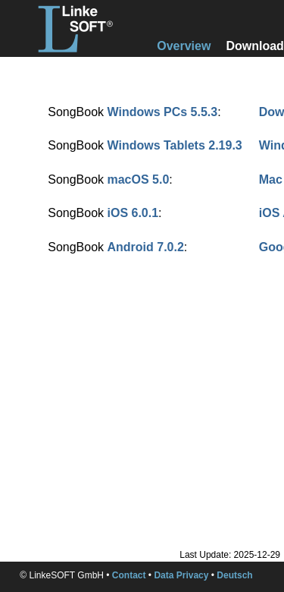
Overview (184, 45)
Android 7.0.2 (145, 247)
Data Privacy (181, 575)
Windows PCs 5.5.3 (162, 111)
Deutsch (234, 575)
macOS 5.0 (138, 179)
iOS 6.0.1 (132, 212)
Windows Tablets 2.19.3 (174, 145)
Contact (129, 575)
